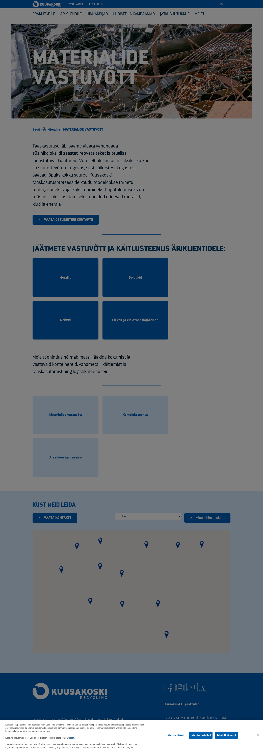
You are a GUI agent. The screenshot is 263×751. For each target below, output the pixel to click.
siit (72, 738)
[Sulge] (257, 735)
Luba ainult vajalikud (201, 735)
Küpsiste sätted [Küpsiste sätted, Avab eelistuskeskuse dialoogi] (175, 735)
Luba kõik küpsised (226, 735)
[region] (131, 735)
